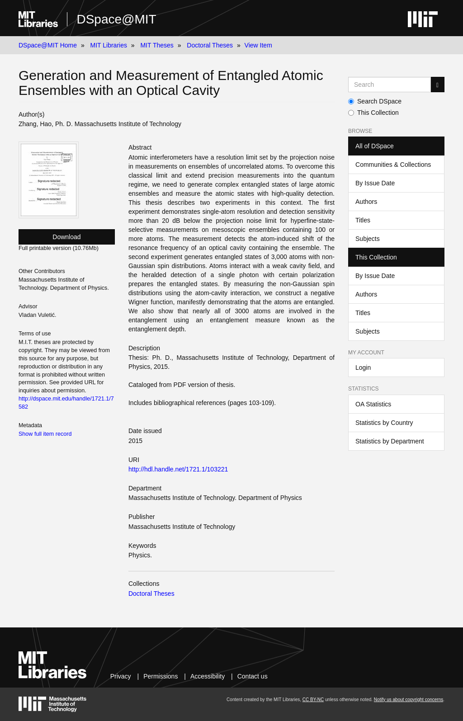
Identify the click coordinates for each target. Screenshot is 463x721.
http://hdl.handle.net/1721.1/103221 (178, 469)
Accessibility (207, 676)
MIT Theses (156, 45)
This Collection (373, 112)
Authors (366, 201)
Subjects (367, 238)
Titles (362, 220)
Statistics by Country (384, 422)
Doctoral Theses (210, 45)
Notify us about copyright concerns (408, 699)
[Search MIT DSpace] (389, 84)
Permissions (160, 676)
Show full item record (45, 434)
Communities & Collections (393, 164)
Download (66, 236)
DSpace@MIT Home (48, 45)
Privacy (120, 676)
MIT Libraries (108, 45)
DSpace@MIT (116, 19)
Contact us (252, 676)
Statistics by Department (389, 441)
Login (363, 367)
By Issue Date (375, 183)
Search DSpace (375, 101)
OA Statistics (373, 404)
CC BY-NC (313, 699)
